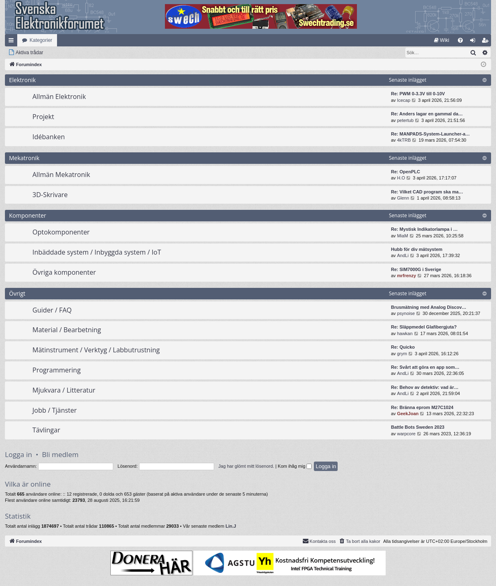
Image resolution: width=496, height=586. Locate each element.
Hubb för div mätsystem (416, 249)
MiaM (402, 235)
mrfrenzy (406, 275)
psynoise (406, 313)
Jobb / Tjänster (54, 410)
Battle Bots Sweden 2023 (417, 427)
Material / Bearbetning (66, 329)
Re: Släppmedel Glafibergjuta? (424, 326)
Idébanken (48, 136)
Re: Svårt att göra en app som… (425, 367)
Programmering (56, 370)
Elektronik (22, 80)
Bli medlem (60, 454)
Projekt (43, 116)
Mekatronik (24, 158)
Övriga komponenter (64, 272)
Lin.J (231, 526)
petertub (405, 120)
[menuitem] (441, 40)
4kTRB (404, 140)
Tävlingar (46, 429)
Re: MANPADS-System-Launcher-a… (430, 133)
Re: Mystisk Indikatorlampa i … (424, 229)
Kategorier (41, 40)
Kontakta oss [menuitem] (319, 541)
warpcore (406, 433)
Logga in (18, 454)
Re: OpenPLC (405, 171)
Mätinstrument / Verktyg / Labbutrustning (96, 349)
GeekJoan (408, 413)
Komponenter (27, 215)
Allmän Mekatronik (61, 174)
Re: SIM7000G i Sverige (416, 269)
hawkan (405, 333)
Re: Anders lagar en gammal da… (427, 113)
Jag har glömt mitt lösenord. (246, 466)
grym (402, 353)
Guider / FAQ (52, 310)
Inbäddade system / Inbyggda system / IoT (96, 252)
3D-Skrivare (50, 194)
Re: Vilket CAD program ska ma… (427, 191)
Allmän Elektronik (59, 96)
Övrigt (17, 293)
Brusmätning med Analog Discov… (428, 307)
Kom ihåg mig (295, 466)
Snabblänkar (12, 41)
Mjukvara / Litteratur (63, 390)
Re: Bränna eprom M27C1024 (422, 407)
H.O (401, 177)
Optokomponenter (61, 232)
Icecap (403, 100)
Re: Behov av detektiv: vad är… (424, 387)
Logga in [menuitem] (474, 41)
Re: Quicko (403, 347)
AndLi (403, 255)
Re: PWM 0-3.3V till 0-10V (418, 93)
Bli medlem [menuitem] (486, 41)
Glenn (403, 197)
